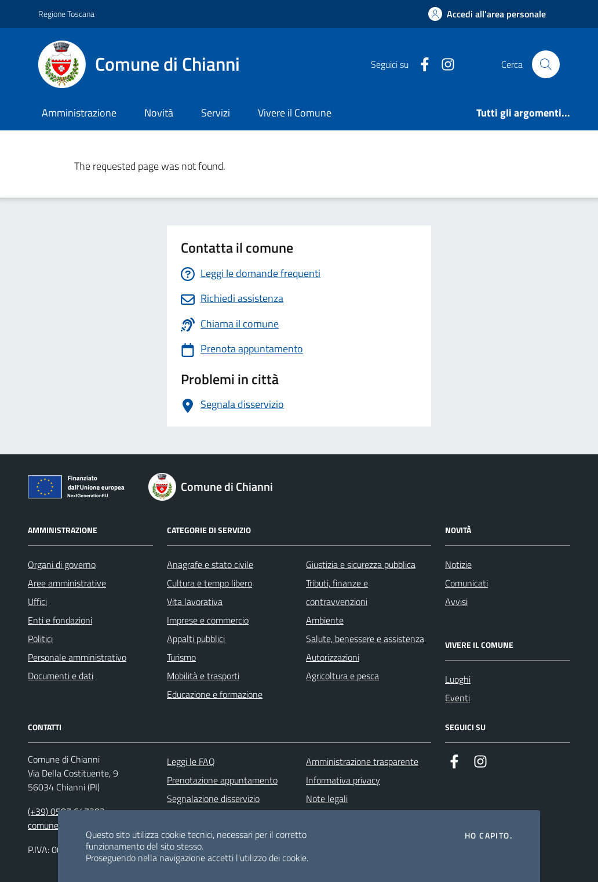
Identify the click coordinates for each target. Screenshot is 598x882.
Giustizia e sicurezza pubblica (360, 564)
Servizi (215, 113)
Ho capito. (488, 836)
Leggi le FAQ (191, 761)
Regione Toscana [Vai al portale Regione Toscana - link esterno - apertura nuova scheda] (66, 14)
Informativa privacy (343, 780)
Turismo (181, 657)
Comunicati (466, 583)
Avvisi (456, 601)
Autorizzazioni (332, 657)
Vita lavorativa (195, 601)
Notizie (458, 564)
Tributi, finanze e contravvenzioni (337, 592)
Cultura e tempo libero (209, 583)
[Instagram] (443, 64)
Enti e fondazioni (60, 620)
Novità (158, 113)
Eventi (457, 698)
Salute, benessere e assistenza (365, 639)
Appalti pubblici (196, 639)
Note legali (327, 799)
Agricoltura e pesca (342, 676)
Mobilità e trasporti (203, 676)
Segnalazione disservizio (213, 799)
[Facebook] (420, 64)
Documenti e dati (60, 676)
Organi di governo (62, 564)
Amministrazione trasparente (362, 761)
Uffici (37, 601)
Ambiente (325, 620)
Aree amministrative (67, 583)
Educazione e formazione (214, 694)
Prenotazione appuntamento (222, 780)
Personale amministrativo (77, 657)
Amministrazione (79, 113)
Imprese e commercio (208, 620)
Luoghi (458, 679)
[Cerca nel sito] (546, 64)
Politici (40, 639)
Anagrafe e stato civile (210, 564)
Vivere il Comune (294, 113)
